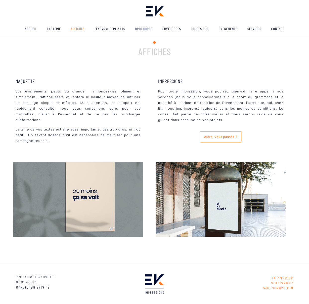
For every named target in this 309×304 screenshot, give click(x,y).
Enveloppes (171, 29)
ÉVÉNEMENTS (228, 29)
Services (254, 29)
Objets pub (200, 29)
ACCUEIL (31, 29)
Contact (277, 29)
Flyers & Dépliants (109, 29)
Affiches (78, 29)
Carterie (54, 29)
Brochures (143, 29)
